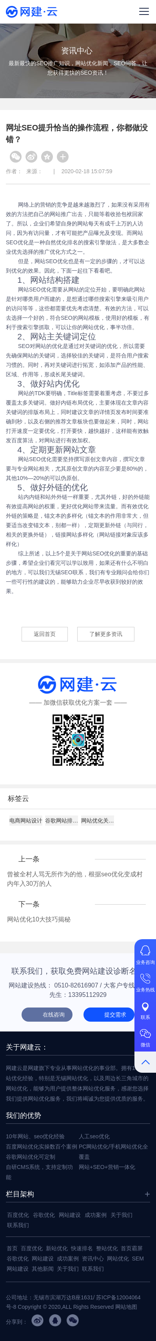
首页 (12, 1248)
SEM (137, 1258)
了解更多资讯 (105, 634)
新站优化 (57, 1248)
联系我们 (18, 1225)
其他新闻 (43, 1269)
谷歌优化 (44, 1215)
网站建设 (70, 1215)
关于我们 (121, 1215)
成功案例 (96, 1215)
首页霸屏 (132, 1248)
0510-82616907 (76, 985)
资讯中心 (93, 1258)
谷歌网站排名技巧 (61, 820)
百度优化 (18, 1215)
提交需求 (115, 1014)
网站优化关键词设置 (97, 820)
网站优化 (118, 1258)
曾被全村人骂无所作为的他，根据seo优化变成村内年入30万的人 (75, 879)
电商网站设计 (25, 820)
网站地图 (126, 1307)
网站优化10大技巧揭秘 (39, 919)
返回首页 (45, 634)
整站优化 (107, 1248)
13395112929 (87, 994)
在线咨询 (54, 1014)
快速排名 (82, 1248)
